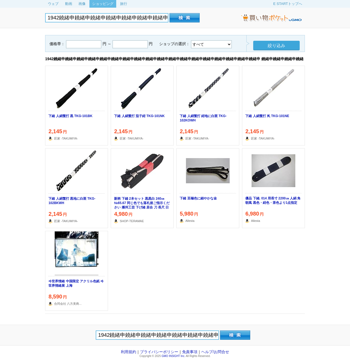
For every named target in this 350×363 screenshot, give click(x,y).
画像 (82, 4)
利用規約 (128, 352)
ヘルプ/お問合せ (215, 352)
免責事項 (189, 352)
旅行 (123, 4)
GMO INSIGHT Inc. (173, 356)
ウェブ (53, 4)
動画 (68, 4)
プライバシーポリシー (159, 352)
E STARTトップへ (287, 4)
